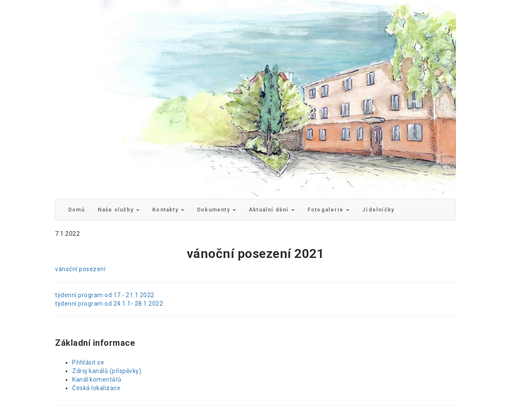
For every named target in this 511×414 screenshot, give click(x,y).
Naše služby (118, 209)
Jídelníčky (378, 209)
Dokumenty (216, 209)
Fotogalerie (328, 209)
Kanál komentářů (97, 379)
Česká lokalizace (96, 388)
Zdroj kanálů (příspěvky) (106, 371)
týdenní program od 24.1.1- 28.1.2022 (109, 303)
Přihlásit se (88, 362)
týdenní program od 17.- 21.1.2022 (104, 295)
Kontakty (168, 209)
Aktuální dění (272, 209)
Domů (76, 209)
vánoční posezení (80, 269)
